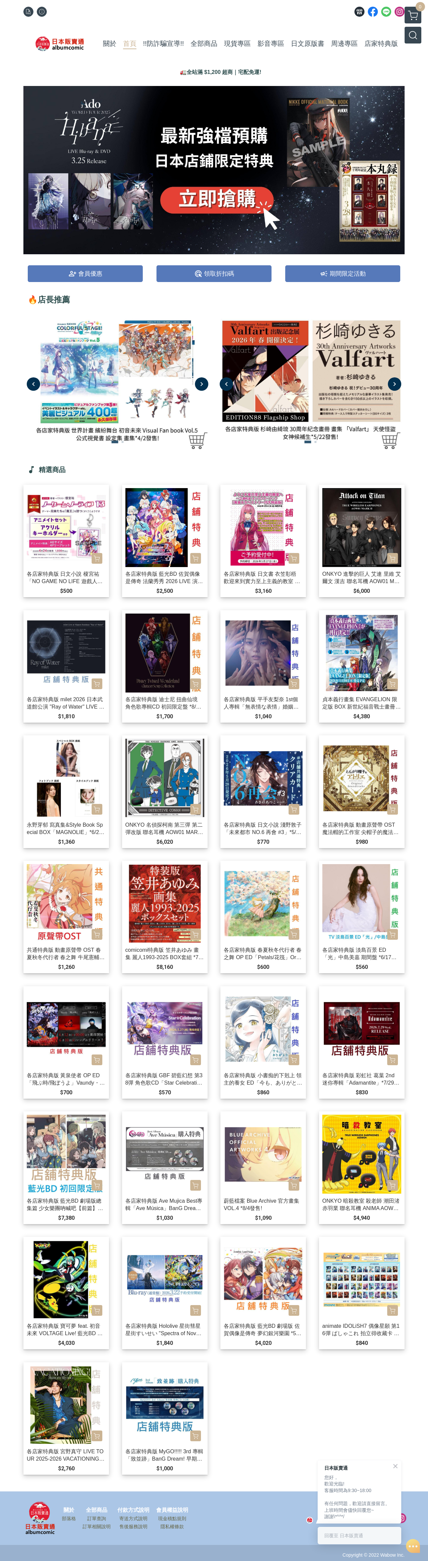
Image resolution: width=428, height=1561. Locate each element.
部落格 (69, 1518)
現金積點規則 (172, 1518)
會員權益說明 (172, 1510)
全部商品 (96, 1510)
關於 (69, 1510)
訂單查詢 (96, 1518)
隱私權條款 (172, 1526)
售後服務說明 (133, 1526)
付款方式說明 (133, 1510)
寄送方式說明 (133, 1518)
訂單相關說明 (97, 1526)
